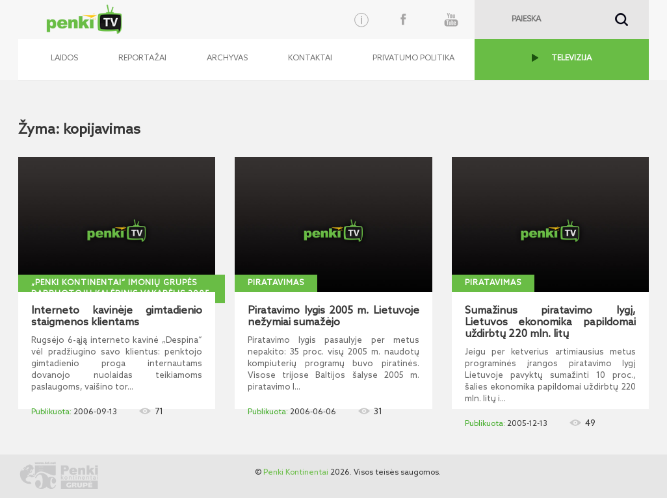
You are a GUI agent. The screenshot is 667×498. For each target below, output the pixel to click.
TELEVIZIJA (571, 58)
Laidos (64, 58)
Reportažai (142, 58)
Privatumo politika (413, 58)
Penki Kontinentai (295, 472)
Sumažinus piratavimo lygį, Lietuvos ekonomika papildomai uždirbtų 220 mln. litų (550, 322)
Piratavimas (276, 283)
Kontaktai (310, 58)
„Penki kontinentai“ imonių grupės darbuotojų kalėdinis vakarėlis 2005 (120, 289)
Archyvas (227, 58)
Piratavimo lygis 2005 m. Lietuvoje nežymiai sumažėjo (333, 317)
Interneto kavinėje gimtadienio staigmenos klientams (116, 317)
